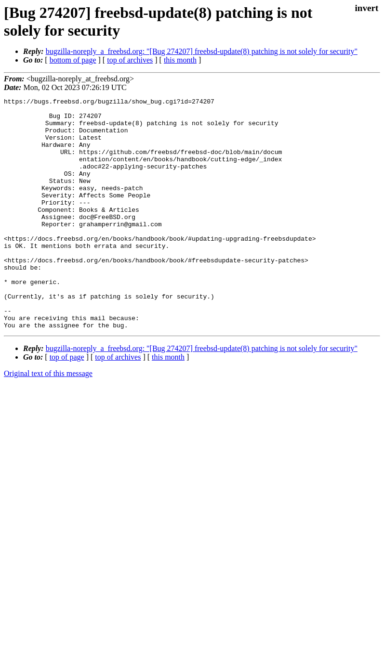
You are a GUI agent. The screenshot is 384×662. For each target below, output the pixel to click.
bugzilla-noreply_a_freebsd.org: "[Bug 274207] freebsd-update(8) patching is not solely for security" (202, 51)
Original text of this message (48, 419)
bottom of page (73, 60)
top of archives (130, 60)
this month (180, 60)
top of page (67, 403)
